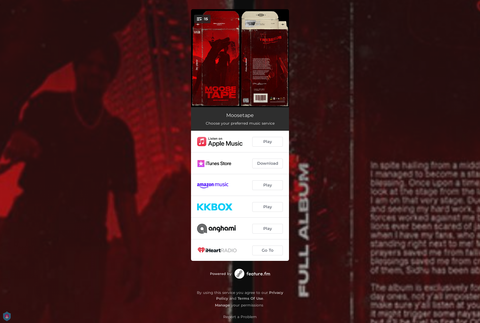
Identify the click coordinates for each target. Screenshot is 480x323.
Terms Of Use (250, 298)
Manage (222, 305)
